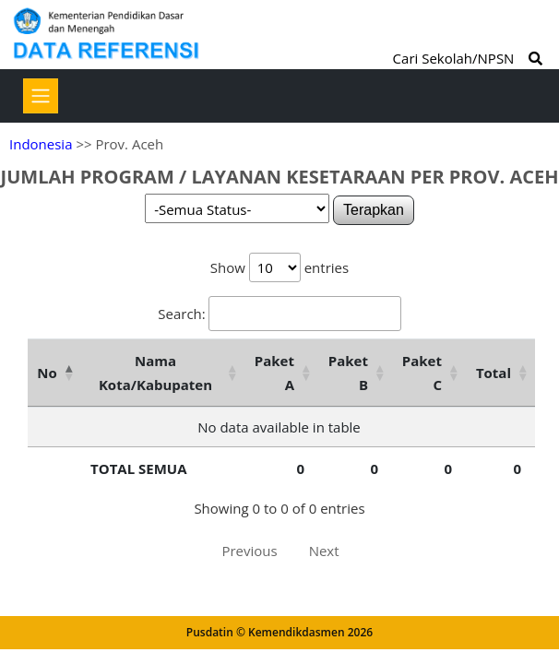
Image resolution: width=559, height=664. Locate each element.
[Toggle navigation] (40, 95)
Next (324, 550)
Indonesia (40, 144)
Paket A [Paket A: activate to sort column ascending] (274, 372)
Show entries (279, 267)
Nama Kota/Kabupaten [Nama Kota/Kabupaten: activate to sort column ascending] (155, 372)
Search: (279, 313)
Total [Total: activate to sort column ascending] (493, 372)
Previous (249, 550)
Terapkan (373, 210)
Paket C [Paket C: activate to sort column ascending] (422, 372)
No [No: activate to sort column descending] (46, 372)
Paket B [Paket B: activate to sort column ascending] (348, 372)
